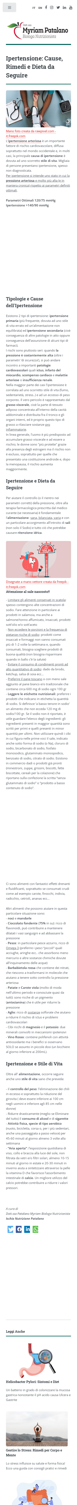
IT (33, 8)
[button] (10, 1229)
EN (40, 8)
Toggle (10, 8)
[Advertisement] (38, 252)
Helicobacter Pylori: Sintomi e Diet (32, 1382)
